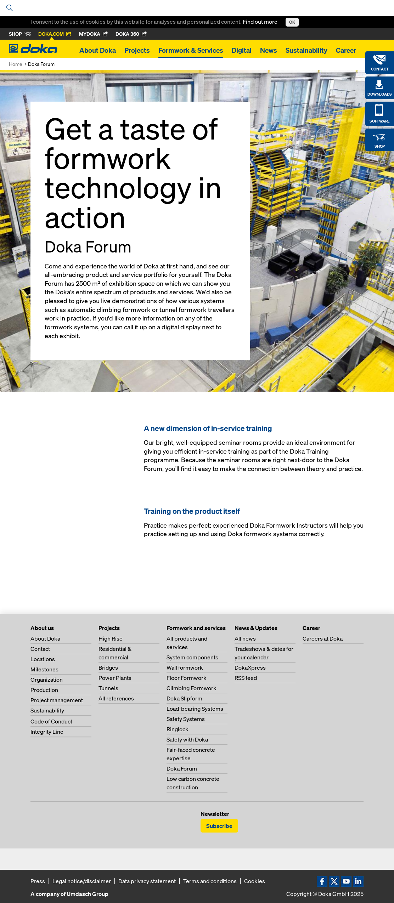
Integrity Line (46, 732)
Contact (40, 649)
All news (245, 638)
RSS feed (246, 678)
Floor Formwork (187, 678)
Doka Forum (182, 768)
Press (37, 881)
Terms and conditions (210, 881)
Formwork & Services (190, 50)
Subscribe (219, 826)
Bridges (108, 667)
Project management (56, 700)
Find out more (260, 21)
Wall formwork (185, 667)
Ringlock (177, 729)
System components (192, 657)
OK (292, 22)
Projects (137, 50)
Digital (242, 50)
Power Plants (114, 678)
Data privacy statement (147, 881)
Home (15, 64)
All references (116, 698)
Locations (42, 659)
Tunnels (108, 688)
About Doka (97, 50)
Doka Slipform (184, 698)
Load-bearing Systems (195, 708)
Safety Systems (186, 719)
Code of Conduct (51, 721)
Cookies (254, 881)
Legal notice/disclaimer (81, 881)
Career (346, 50)
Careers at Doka (323, 638)
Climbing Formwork (191, 688)
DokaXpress (250, 667)
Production (44, 690)
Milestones (44, 669)
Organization (46, 679)
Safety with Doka (187, 739)
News (268, 50)
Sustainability (306, 50)
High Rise (110, 638)
